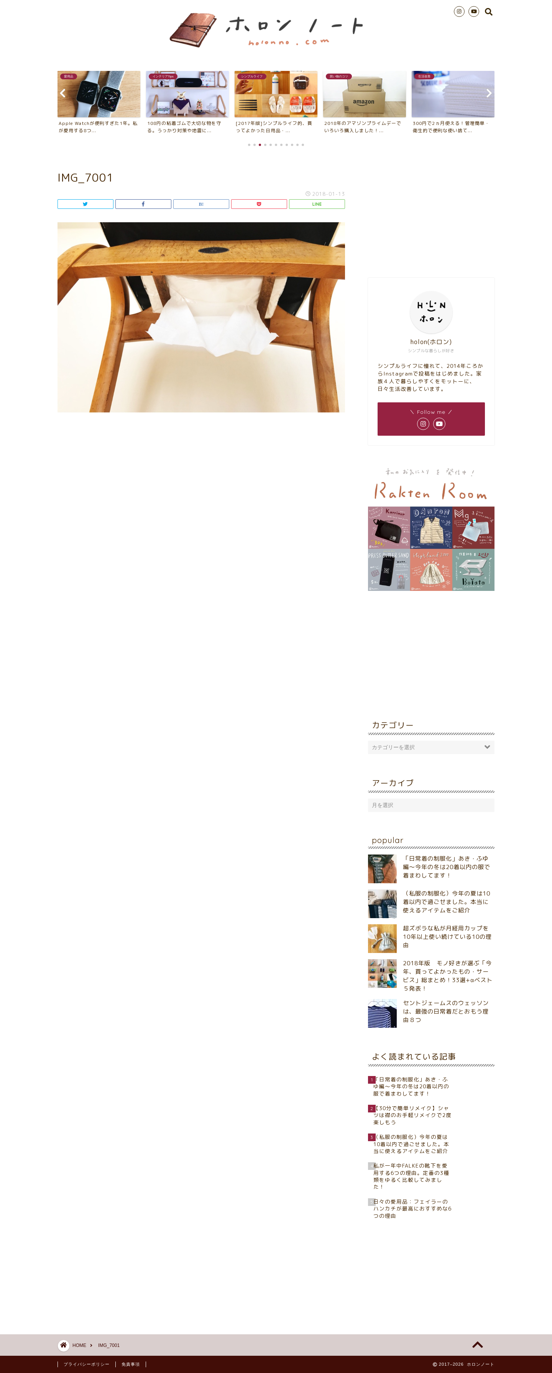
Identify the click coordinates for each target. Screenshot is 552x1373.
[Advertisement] (431, 211)
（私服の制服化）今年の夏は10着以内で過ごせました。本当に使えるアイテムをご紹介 (446, 901)
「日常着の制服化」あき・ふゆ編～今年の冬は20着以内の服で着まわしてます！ (446, 867)
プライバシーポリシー (87, 1364)
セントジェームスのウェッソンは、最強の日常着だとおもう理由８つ (446, 1011)
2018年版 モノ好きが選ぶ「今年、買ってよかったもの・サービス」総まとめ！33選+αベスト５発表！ (448, 975)
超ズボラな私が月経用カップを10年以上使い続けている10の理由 (447, 936)
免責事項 (131, 1364)
